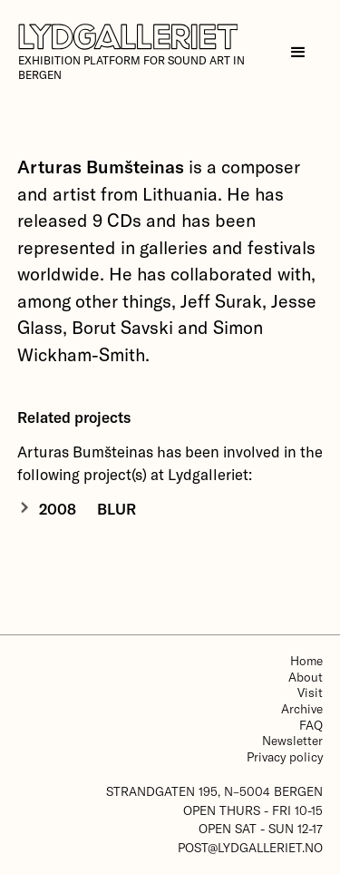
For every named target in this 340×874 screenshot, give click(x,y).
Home (306, 660)
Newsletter (292, 740)
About (305, 676)
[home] (145, 53)
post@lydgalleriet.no (250, 847)
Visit (310, 692)
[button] (298, 52)
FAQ (311, 724)
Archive (302, 708)
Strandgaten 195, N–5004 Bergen (214, 791)
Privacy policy (285, 756)
